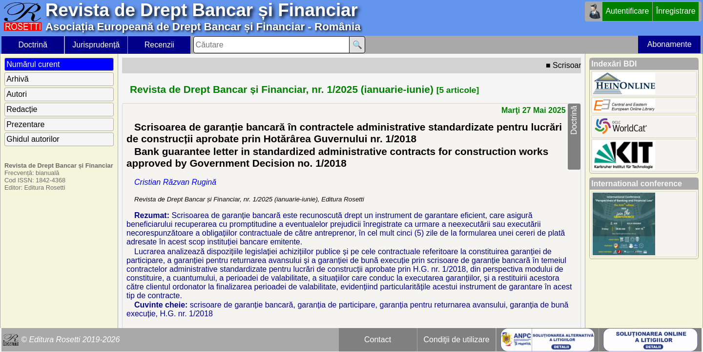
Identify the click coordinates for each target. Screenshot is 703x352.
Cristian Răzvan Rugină (175, 182)
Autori (16, 94)
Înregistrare (676, 11)
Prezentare (25, 124)
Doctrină (32, 45)
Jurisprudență (96, 45)
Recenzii (159, 45)
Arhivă (17, 79)
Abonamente (669, 44)
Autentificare (627, 11)
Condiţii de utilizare (457, 339)
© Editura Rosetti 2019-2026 (70, 339)
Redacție (21, 109)
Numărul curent (33, 64)
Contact (377, 339)
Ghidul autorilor (33, 139)
